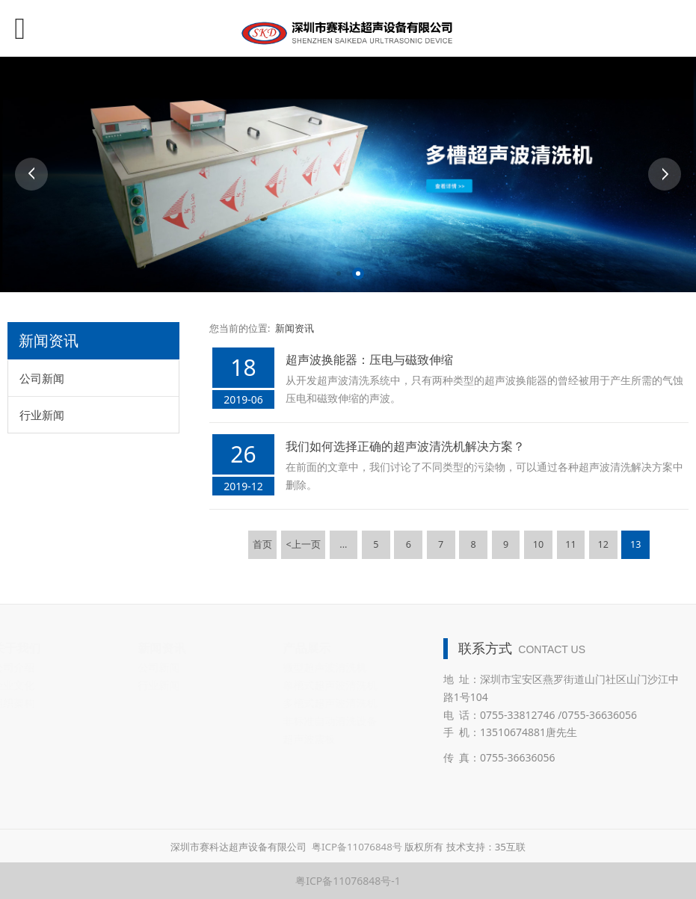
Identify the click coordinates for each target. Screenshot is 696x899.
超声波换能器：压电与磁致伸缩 (369, 359)
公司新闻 (41, 378)
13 (635, 544)
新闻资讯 (294, 328)
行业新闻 (41, 414)
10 (538, 544)
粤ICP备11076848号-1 (348, 881)
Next (664, 174)
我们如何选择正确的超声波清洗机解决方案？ (405, 446)
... (343, 544)
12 (603, 544)
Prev (31, 174)
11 (570, 544)
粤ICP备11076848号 (357, 846)
